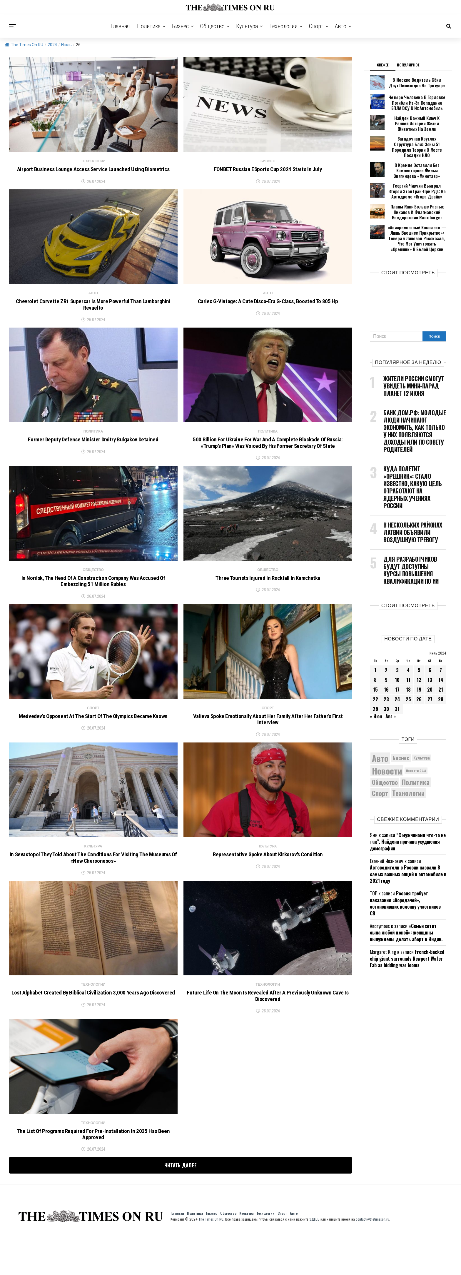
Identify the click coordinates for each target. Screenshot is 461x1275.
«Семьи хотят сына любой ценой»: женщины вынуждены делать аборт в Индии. (406, 914)
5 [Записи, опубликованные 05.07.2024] (419, 651)
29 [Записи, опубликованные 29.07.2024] (375, 689)
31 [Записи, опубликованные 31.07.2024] (397, 689)
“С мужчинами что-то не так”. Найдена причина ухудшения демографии (408, 822)
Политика (149, 26)
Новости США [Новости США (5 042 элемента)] (416, 751)
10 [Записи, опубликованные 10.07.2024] (397, 660)
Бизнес (180, 26)
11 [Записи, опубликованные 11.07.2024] (408, 660)
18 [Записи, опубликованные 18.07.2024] (408, 670)
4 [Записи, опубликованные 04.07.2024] (408, 651)
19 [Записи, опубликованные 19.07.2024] (419, 670)
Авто (340, 26)
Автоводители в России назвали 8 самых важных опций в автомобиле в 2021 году (408, 855)
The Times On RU (24, 44)
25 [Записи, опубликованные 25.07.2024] (408, 680)
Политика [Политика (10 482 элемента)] (416, 763)
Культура (247, 26)
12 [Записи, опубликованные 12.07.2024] (419, 660)
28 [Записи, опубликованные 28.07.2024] (440, 680)
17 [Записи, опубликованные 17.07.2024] (397, 670)
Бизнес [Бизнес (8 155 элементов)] (400, 739)
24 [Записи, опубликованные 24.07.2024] (397, 680)
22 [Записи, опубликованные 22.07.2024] (375, 680)
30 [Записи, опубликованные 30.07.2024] (386, 689)
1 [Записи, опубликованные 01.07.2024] (375, 651)
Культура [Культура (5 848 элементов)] (421, 739)
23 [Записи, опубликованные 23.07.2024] (386, 680)
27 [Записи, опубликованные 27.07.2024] (429, 680)
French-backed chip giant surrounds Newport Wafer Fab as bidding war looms (407, 939)
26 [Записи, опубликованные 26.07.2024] (419, 680)
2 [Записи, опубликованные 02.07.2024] (386, 651)
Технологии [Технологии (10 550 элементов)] (408, 774)
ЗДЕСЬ (314, 1259)
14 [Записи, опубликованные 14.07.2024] (440, 660)
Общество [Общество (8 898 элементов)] (385, 763)
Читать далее (180, 1205)
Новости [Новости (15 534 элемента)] (387, 751)
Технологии (283, 26)
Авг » (390, 697)
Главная (120, 26)
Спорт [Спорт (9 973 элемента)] (380, 774)
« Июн (376, 697)
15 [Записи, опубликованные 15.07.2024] (375, 670)
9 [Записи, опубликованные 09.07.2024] (386, 660)
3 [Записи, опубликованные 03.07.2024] (397, 651)
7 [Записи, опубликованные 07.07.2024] (441, 651)
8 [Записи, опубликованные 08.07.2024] (375, 660)
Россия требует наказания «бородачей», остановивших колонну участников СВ (405, 884)
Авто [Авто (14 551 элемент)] (380, 739)
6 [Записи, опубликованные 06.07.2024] (430, 651)
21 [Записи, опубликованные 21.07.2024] (440, 670)
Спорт (316, 26)
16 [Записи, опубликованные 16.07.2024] (386, 670)
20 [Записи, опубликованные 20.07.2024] (429, 670)
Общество (212, 26)
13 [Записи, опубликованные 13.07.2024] (429, 660)
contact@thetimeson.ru (372, 1259)
